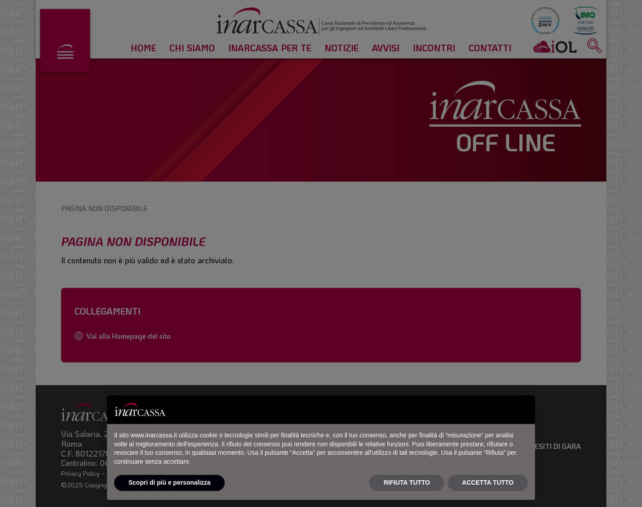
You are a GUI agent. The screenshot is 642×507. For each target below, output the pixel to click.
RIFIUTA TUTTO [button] (406, 482)
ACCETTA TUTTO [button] (488, 482)
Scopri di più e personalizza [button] (169, 482)
